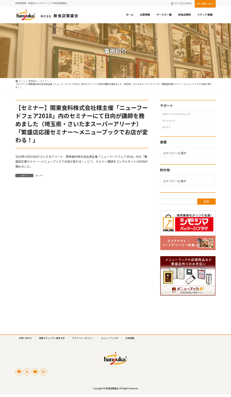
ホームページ (170, 122)
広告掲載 (130, 340)
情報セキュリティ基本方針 (52, 340)
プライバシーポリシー (83, 340)
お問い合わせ (25, 340)
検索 (206, 203)
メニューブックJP (109, 340)
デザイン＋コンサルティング (179, 114)
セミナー (39, 175)
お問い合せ (205, 3)
